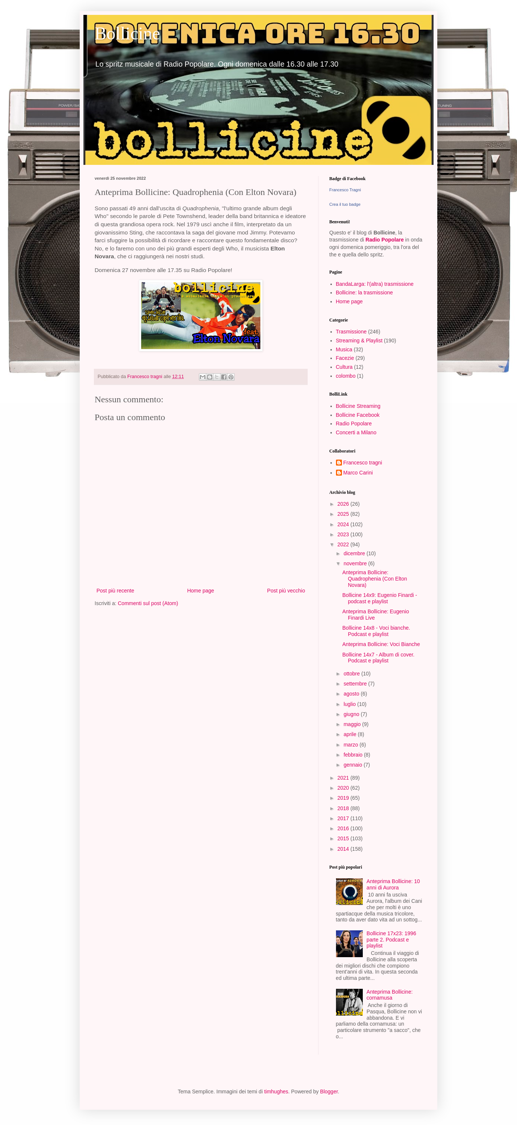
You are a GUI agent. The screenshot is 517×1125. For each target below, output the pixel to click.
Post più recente (115, 591)
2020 (344, 788)
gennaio (353, 765)
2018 (344, 808)
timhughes (276, 1091)
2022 (344, 544)
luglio (350, 704)
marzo (351, 745)
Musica (344, 349)
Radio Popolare (384, 240)
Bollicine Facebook (358, 415)
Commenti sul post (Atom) (148, 603)
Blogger (328, 1091)
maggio (352, 724)
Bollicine (127, 33)
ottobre (352, 674)
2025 (344, 514)
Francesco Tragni (345, 190)
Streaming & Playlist (359, 340)
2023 (344, 534)
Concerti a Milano (356, 432)
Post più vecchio (286, 591)
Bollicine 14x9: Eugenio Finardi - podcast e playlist (379, 598)
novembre (355, 563)
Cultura (344, 367)
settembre (355, 684)
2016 (344, 828)
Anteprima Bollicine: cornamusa (390, 995)
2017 (344, 818)
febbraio (353, 755)
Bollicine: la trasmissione (364, 292)
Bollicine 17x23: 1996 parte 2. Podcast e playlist (391, 939)
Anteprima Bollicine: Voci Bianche (381, 644)
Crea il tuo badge (345, 204)
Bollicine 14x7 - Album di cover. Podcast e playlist (378, 658)
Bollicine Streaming (358, 406)
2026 (344, 504)
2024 (344, 524)
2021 (344, 778)
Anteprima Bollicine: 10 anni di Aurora (393, 884)
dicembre (354, 553)
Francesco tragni (362, 463)
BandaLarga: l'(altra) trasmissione (375, 284)
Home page (200, 591)
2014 (344, 849)
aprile (350, 734)
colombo (346, 376)
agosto (352, 694)
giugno (352, 714)
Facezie (345, 358)
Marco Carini (358, 473)
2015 (344, 838)
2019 (344, 798)
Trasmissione (351, 332)
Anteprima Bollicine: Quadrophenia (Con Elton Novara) (374, 578)
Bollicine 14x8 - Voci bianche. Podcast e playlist (376, 631)
